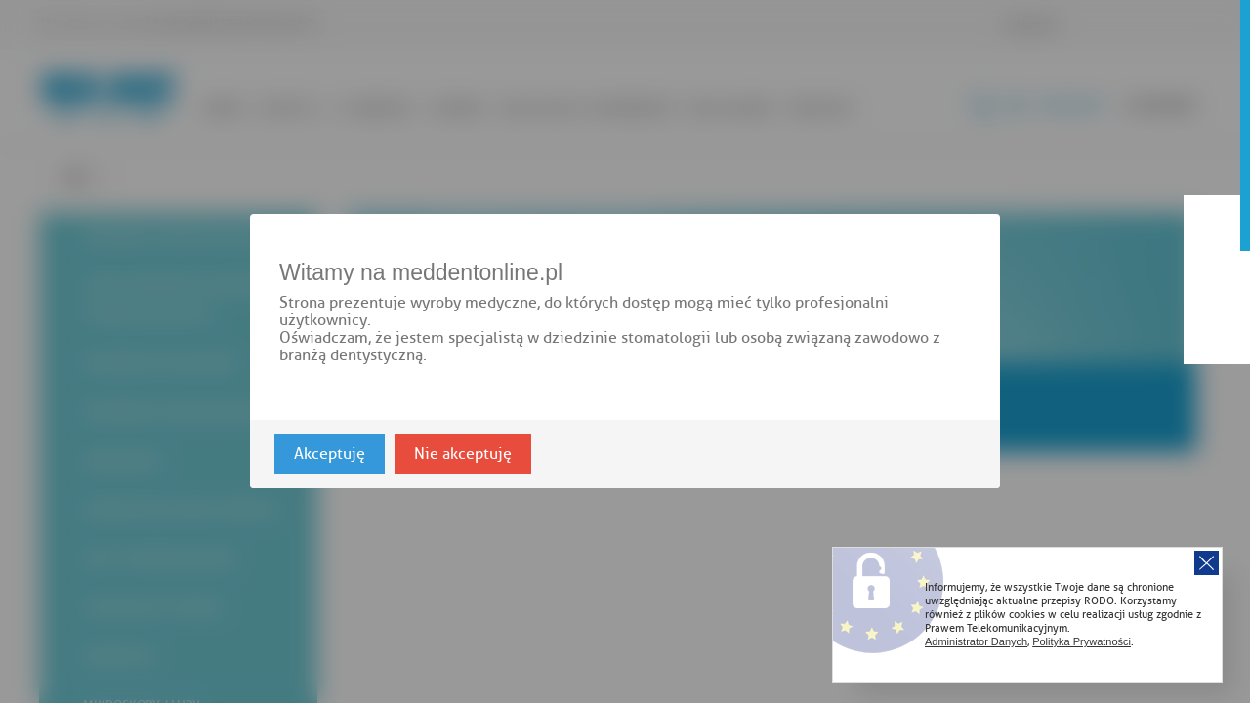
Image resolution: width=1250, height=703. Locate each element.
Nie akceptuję (463, 455)
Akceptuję (329, 455)
